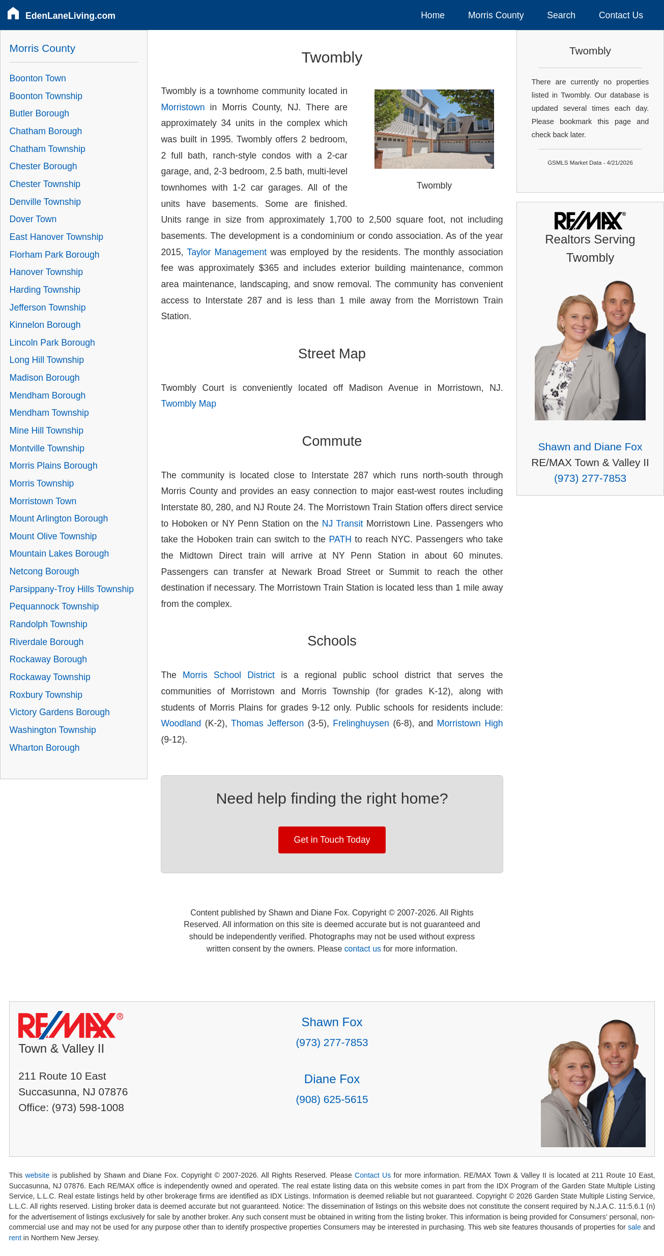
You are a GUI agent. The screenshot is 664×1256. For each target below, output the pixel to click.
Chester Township (45, 184)
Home (433, 15)
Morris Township (42, 483)
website (37, 1175)
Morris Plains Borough (54, 466)
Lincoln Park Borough (52, 343)
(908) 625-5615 (332, 1099)
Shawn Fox (331, 1022)
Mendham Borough (48, 395)
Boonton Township (46, 96)
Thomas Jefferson (267, 723)
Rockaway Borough (49, 659)
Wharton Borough (45, 748)
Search (561, 15)
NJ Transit (342, 523)
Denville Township (45, 202)
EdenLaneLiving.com (70, 16)
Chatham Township (47, 149)
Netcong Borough (44, 571)
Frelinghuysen (361, 723)
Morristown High (470, 723)
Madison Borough (45, 378)
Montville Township (47, 448)
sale (634, 1227)
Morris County (496, 15)
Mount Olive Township (53, 536)
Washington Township (53, 730)
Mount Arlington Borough (59, 518)
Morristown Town (43, 501)
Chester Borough (43, 166)
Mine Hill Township (46, 430)
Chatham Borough (46, 131)
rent (15, 1238)
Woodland (181, 723)
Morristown (183, 107)
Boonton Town (38, 78)
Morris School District (229, 675)
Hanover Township (46, 272)
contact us (362, 948)
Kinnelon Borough (45, 325)
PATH (340, 539)
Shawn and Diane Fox (590, 446)
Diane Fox (332, 1079)
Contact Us (621, 15)
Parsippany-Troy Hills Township (72, 589)
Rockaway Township (50, 677)
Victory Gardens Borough (60, 712)
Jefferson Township (48, 307)
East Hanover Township (57, 237)
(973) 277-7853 (590, 478)
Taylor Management (227, 252)
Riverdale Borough (47, 642)
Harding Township (45, 290)
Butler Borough (39, 113)
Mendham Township (49, 413)
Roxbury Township (46, 695)
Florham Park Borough (55, 255)
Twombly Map (188, 404)
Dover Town (33, 219)
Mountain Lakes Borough (59, 553)
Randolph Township (49, 624)
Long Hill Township (47, 360)
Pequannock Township (54, 606)
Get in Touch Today (332, 840)
